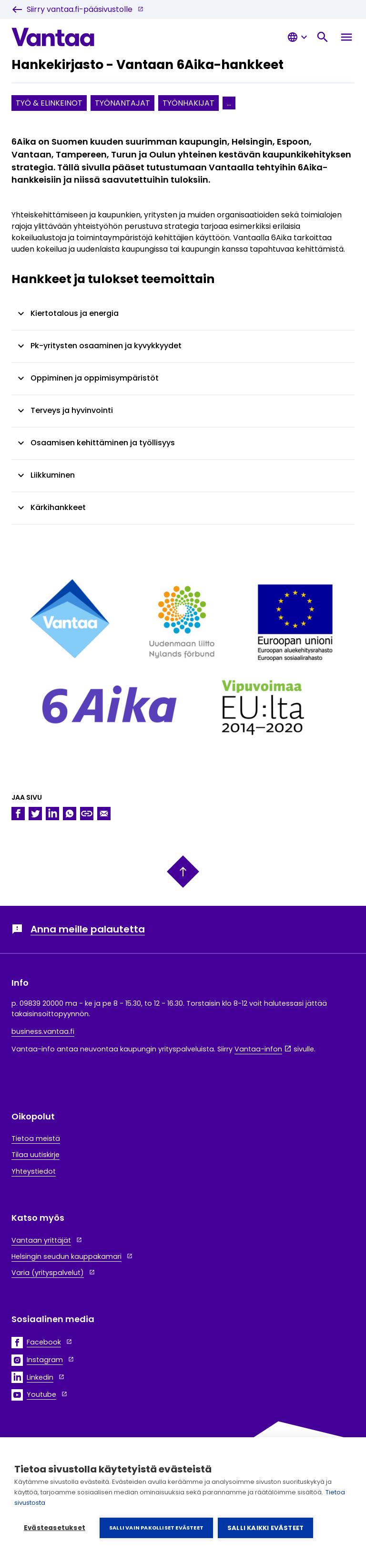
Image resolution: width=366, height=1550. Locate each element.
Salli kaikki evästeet (265, 1527)
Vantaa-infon (258, 1049)
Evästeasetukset (54, 1527)
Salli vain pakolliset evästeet (156, 1527)
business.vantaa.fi (42, 1031)
